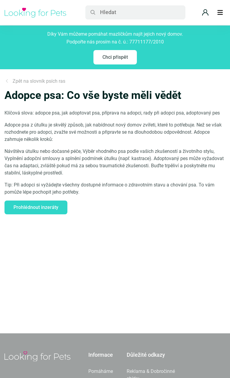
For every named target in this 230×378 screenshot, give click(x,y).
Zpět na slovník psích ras (34, 81)
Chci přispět (115, 57)
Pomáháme (100, 371)
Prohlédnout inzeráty (35, 207)
